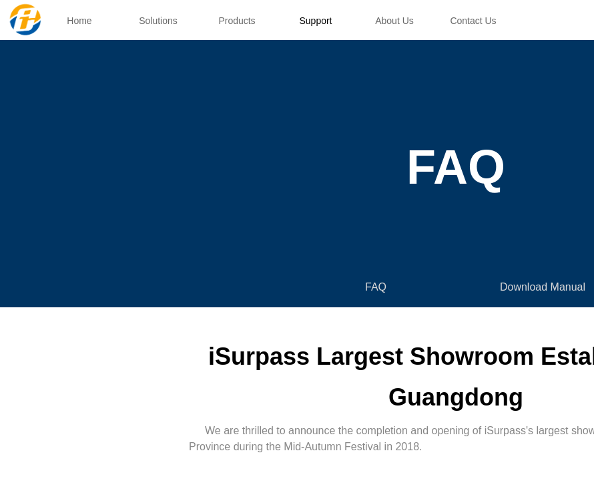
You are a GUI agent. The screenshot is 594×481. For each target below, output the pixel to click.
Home (79, 20)
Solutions (158, 20)
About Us (394, 20)
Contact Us (473, 20)
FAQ (375, 287)
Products (236, 20)
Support (315, 20)
